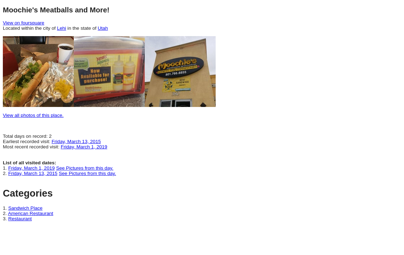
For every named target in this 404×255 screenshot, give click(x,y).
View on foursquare (23, 23)
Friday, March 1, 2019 (84, 146)
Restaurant (20, 218)
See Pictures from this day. (84, 168)
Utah (103, 28)
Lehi (61, 28)
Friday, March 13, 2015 (76, 141)
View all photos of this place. (33, 115)
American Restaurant (30, 213)
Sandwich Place (25, 208)
